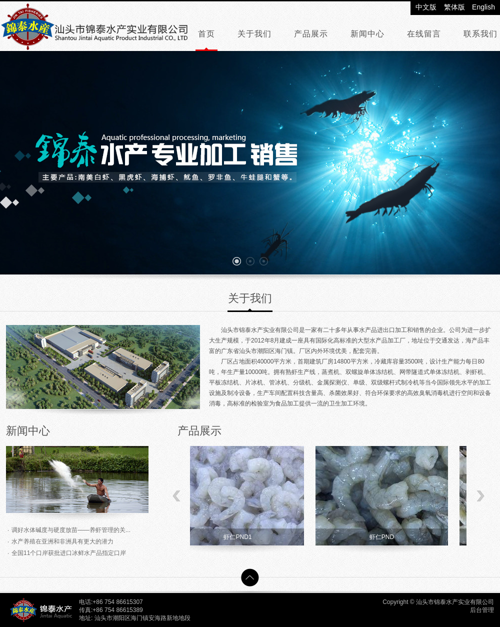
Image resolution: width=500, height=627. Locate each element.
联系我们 (481, 34)
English (483, 7)
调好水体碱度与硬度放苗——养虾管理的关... (71, 530)
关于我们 (255, 34)
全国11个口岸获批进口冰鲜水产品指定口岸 (69, 553)
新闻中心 (367, 34)
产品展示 (311, 34)
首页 (206, 34)
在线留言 (424, 34)
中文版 (426, 7)
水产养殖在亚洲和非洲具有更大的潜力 (63, 541)
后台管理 (482, 610)
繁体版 (454, 7)
